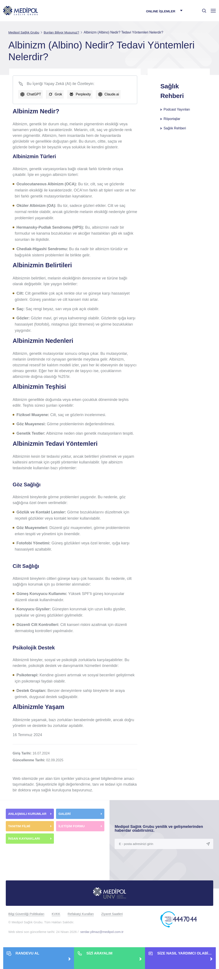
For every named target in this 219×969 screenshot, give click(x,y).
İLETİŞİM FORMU (71, 826)
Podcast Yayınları (177, 109)
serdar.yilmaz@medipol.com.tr (102, 932)
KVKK (56, 914)
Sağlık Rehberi (175, 128)
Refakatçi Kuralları (81, 914)
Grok (58, 94)
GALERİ (64, 814)
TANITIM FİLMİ (19, 826)
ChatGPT (34, 94)
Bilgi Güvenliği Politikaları (26, 914)
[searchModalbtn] (202, 9)
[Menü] (213, 10)
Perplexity (83, 94)
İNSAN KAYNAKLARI (24, 838)
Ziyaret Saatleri (112, 914)
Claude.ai (112, 94)
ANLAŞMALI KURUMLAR (27, 814)
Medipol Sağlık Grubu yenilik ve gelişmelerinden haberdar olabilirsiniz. (159, 828)
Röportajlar (172, 119)
